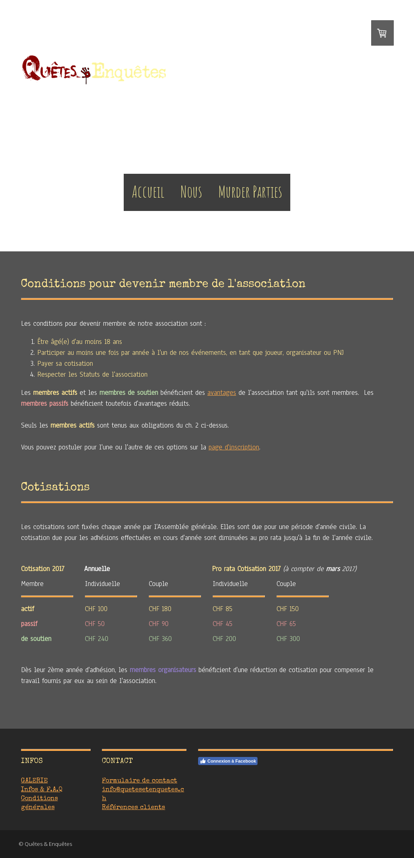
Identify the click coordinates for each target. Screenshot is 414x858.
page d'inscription (234, 447)
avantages (221, 392)
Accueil (148, 191)
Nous (191, 191)
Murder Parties (250, 191)
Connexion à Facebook (228, 761)
